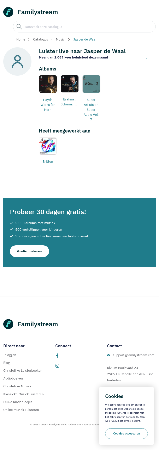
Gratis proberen (29, 251)
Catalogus (40, 39)
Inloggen (9, 355)
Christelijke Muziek (17, 386)
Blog (6, 362)
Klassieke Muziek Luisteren (23, 394)
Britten (48, 161)
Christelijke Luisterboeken (22, 370)
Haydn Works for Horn (48, 105)
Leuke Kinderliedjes (18, 402)
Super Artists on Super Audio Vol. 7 (91, 110)
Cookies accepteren (126, 433)
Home (20, 39)
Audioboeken (13, 378)
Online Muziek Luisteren (21, 410)
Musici (60, 39)
